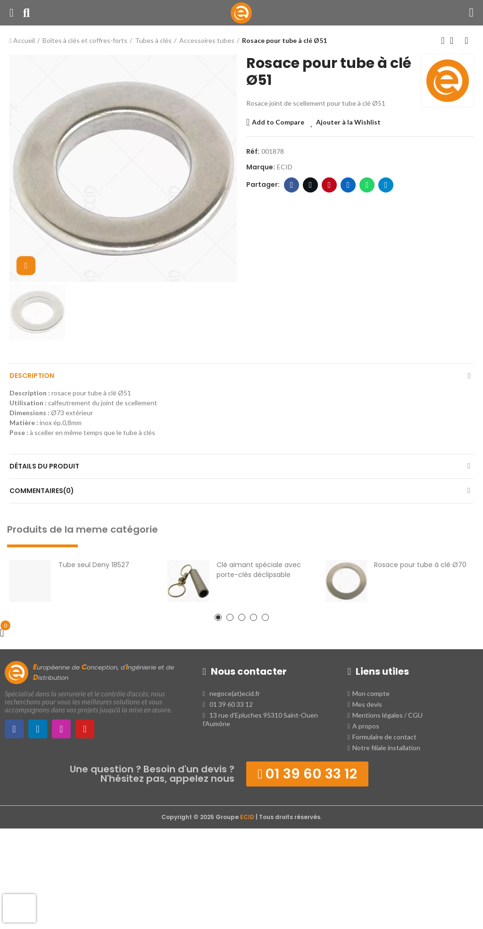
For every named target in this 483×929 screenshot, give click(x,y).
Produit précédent (443, 40)
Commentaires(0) (41, 490)
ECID (284, 167)
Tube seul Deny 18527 (93, 564)
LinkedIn (348, 184)
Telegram (386, 184)
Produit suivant (466, 40)
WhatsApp (367, 184)
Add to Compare (278, 122)
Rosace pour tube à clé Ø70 (420, 564)
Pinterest (329, 184)
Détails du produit (44, 466)
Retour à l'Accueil (454, 40)
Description (31, 375)
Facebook (291, 184)
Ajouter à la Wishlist (348, 122)
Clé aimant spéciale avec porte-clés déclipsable (259, 569)
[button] (218, 617)
